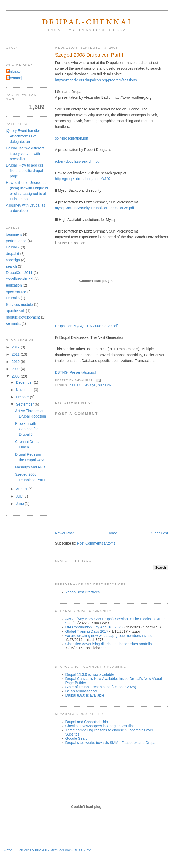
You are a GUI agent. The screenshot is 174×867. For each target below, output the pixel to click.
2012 (16, 347)
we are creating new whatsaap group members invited (108, 635)
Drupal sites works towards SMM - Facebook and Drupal (110, 742)
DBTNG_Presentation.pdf (75, 372)
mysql (90, 385)
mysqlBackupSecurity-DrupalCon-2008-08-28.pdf (94, 208)
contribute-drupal (19, 279)
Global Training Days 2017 (86, 631)
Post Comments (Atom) (96, 543)
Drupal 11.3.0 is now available (89, 674)
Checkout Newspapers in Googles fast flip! (99, 726)
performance (16, 241)
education (14, 285)
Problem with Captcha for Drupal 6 (26, 428)
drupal (76, 385)
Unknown (14, 72)
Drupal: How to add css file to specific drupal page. (25, 170)
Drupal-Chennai (87, 21)
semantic (13, 323)
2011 (16, 354)
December (25, 382)
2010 (16, 362)
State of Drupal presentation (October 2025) (100, 687)
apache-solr (15, 311)
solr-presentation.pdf (71, 138)
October (23, 397)
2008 (16, 376)
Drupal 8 (13, 298)
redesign (13, 260)
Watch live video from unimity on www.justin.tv (47, 850)
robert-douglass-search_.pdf (78, 161)
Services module (19, 304)
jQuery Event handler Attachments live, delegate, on (23, 136)
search (105, 385)
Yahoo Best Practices (82, 592)
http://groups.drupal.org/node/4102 (83, 179)
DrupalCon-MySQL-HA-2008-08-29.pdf (86, 326)
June (20, 503)
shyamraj (14, 78)
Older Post (159, 533)
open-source (16, 292)
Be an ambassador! (81, 691)
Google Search (77, 738)
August (22, 489)
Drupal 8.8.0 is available (84, 695)
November (25, 390)
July (19, 496)
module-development (23, 317)
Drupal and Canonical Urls (86, 722)
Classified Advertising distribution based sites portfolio (108, 644)
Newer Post (64, 533)
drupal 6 (12, 254)
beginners (14, 234)
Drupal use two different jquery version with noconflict (25, 153)
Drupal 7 (13, 247)
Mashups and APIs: (30, 467)
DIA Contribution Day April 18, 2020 (94, 627)
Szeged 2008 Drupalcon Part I (89, 55)
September (25, 404)
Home (112, 533)
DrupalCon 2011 (19, 272)
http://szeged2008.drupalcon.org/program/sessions (96, 80)
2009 (16, 369)
